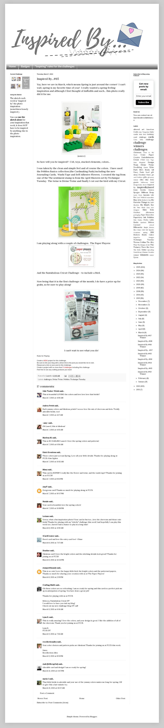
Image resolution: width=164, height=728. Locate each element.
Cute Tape (150, 160)
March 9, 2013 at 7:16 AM (53, 634)
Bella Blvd (142, 134)
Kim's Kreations (49, 452)
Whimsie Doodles (148, 252)
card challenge (139, 137)
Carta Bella (138, 140)
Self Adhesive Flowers (88, 174)
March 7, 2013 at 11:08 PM (53, 508)
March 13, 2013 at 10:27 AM (54, 688)
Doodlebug (137, 167)
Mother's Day (146, 200)
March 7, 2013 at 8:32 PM (53, 479)
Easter (146, 167)
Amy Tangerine (144, 132)
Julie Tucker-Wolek (51, 391)
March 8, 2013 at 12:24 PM (53, 560)
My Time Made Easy (141, 207)
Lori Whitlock (141, 197)
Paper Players (102, 243)
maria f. (46, 679)
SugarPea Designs (143, 237)
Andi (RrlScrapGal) (50, 664)
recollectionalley (50, 642)
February (142, 378)
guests (135, 182)
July (140, 318)
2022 (138, 277)
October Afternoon (143, 212)
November (143, 305)
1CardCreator (48, 536)
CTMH (142, 160)
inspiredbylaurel (145, 187)
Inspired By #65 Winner (145, 354)
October (142, 308)
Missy (45, 469)
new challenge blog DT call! (66, 606)
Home (12, 66)
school (151, 225)
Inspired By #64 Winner (145, 364)
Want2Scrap (137, 252)
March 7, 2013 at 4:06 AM (53, 398)
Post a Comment (47, 693)
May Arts (137, 200)
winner (136, 255)
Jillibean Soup (147, 192)
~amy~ (45, 423)
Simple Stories (149, 227)
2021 (138, 281)
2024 (138, 270)
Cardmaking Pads (84, 171)
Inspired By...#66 (145, 359)
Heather (46, 550)
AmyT (45, 487)
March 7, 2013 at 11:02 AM (53, 461)
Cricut (136, 160)
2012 (138, 386)
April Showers (92, 177)
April (140, 329)
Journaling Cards (46, 174)
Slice (135, 230)
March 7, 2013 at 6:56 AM (53, 444)
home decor (142, 185)
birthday (150, 134)
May (140, 325)
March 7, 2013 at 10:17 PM (53, 493)
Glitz (142, 180)
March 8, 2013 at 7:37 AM (53, 543)
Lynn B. (46, 617)
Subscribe (143, 102)
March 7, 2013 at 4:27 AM (53, 415)
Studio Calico (148, 235)
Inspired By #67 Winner (145, 336)
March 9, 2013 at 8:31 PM (53, 656)
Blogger (93, 716)
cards (151, 137)
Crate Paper (147, 155)
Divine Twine (69, 181)
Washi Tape (64, 174)
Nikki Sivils (148, 210)
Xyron (135, 257)
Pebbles (67, 379)
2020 (138, 284)
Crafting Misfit (49, 585)
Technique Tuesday (77, 379)
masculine (150, 197)
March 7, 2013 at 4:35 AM (53, 430)
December (143, 301)
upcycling (150, 250)
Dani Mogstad (139, 162)
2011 (138, 389)
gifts (145, 177)
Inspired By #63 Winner (145, 373)
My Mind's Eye (147, 205)
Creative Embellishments (143, 157)
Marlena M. (47, 438)
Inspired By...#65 (145, 368)
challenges (48, 379)
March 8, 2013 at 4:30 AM (53, 528)
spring (145, 232)
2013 (138, 298)
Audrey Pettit (48, 406)
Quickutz (143, 222)
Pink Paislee (137, 220)
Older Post (120, 698)
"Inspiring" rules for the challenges (54, 66)
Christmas (137, 152)
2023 (138, 274)
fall (153, 170)
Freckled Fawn (144, 175)
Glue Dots (149, 180)
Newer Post (43, 698)
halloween (144, 182)
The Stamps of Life (143, 245)
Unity (144, 250)
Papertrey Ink (139, 217)
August (141, 315)
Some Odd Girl (142, 230)
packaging (136, 215)
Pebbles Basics (49, 171)
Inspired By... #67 (145, 350)
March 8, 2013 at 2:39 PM (53, 577)
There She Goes (147, 247)
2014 (138, 295)
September (143, 311)
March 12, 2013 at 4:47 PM (53, 671)
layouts (146, 195)
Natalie (46, 501)
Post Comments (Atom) (58, 702)
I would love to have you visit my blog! (59, 603)
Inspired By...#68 (145, 341)
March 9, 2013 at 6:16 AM (53, 609)
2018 (138, 291)
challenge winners (139, 144)
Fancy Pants (138, 172)
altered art (138, 129)
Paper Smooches (147, 215)
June (140, 322)
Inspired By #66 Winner (145, 345)
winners (144, 254)
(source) (81, 156)
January (141, 382)
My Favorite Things (143, 201)
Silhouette (137, 227)
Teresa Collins (139, 242)
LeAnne (46, 516)
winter (152, 255)
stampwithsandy (49, 568)
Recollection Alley (50, 653)
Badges (25, 66)
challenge (150, 139)
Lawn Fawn (137, 195)
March (141, 332)
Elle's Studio (144, 170)
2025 (138, 267)
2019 (138, 288)
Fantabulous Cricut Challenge (62, 272)
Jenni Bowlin (139, 190)
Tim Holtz (137, 250)
